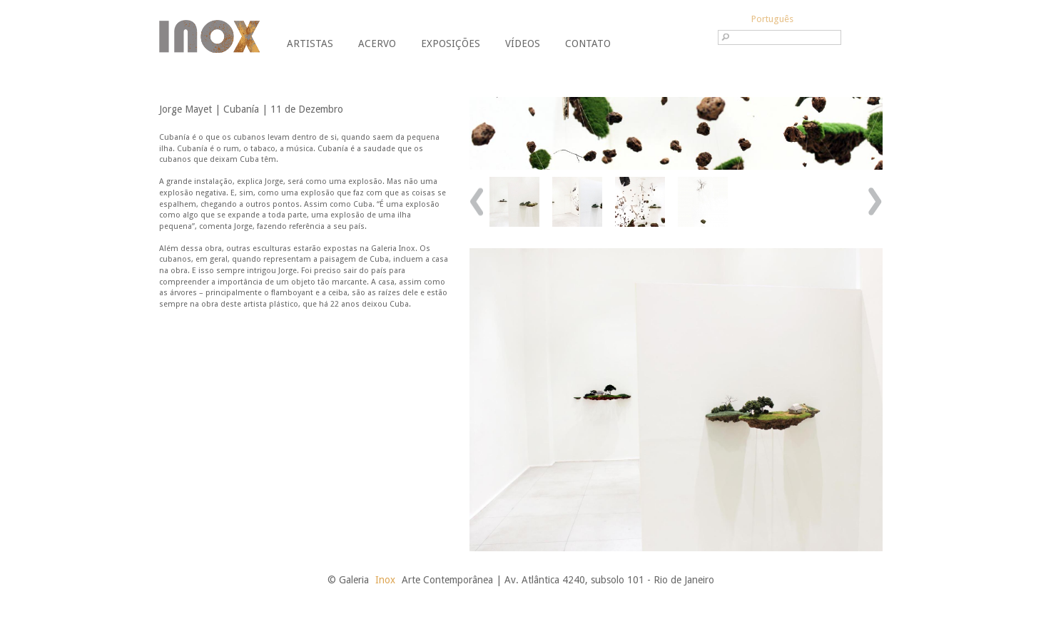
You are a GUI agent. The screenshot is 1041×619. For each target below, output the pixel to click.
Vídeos (522, 43)
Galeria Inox (209, 36)
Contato (588, 43)
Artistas (310, 43)
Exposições (450, 43)
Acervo (377, 43)
